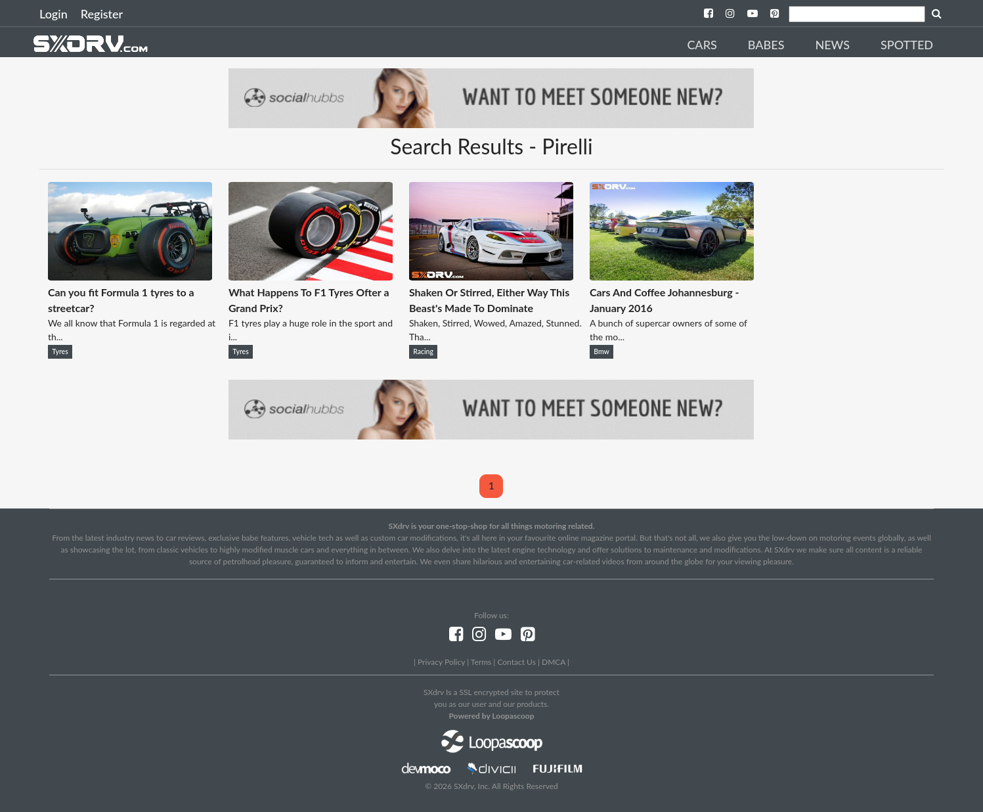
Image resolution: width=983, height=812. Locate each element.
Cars (701, 44)
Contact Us (516, 662)
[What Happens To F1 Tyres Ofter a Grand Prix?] (311, 276)
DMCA (553, 662)
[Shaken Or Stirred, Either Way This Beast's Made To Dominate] (491, 276)
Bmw (601, 351)
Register (102, 14)
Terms (481, 662)
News (832, 44)
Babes (766, 44)
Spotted (907, 44)
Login (53, 14)
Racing (423, 351)
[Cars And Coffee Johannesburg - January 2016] (672, 276)
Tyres (60, 351)
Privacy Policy (441, 662)
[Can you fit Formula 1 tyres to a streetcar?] (130, 276)
